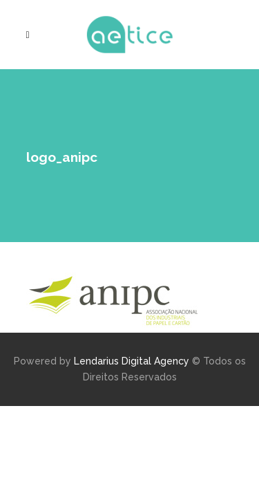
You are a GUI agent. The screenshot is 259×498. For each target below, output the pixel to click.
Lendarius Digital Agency (131, 361)
